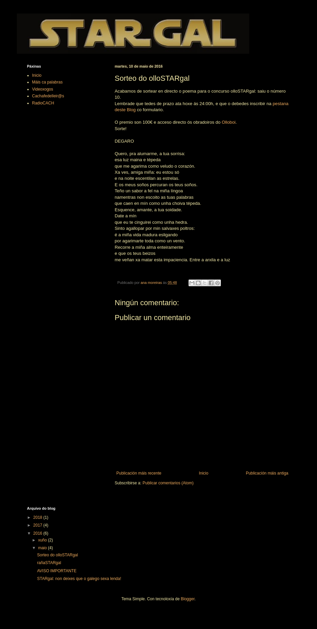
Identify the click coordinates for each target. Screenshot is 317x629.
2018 (38, 517)
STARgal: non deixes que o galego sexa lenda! (79, 578)
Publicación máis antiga (267, 473)
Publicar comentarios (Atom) (168, 483)
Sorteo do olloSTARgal (57, 555)
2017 (38, 525)
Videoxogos (42, 89)
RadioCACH (43, 103)
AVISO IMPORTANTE (57, 570)
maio (43, 548)
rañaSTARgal (49, 562)
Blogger (188, 599)
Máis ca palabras (47, 82)
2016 (38, 533)
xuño (43, 540)
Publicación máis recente (138, 473)
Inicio (203, 473)
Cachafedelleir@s (48, 96)
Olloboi (228, 122)
